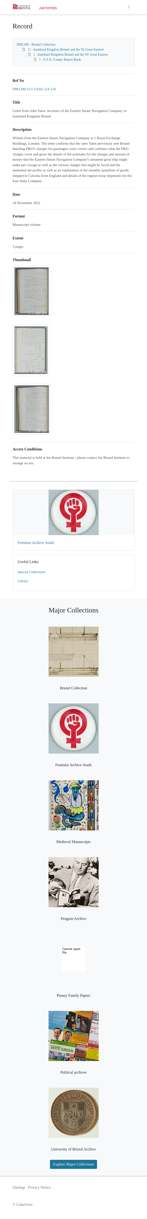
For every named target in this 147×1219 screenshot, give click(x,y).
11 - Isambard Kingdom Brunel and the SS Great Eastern (65, 49)
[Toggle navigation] (129, 7)
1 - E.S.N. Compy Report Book (60, 59)
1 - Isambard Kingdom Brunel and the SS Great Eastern (70, 54)
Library (23, 581)
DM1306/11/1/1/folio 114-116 (34, 89)
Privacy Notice (39, 1187)
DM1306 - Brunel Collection (36, 44)
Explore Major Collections (73, 1164)
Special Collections (31, 572)
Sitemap (19, 1187)
